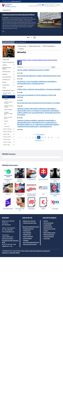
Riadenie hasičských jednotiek (6, 68)
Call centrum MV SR (49, 236)
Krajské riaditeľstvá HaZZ (7, 90)
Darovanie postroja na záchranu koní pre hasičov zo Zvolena (38, 103)
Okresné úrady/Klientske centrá (30, 227)
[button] (7, 9)
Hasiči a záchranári (19, 42)
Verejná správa (27, 234)
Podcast (46, 221)
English (39, 4)
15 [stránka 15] (51, 137)
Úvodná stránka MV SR (8, 42)
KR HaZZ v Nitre (6, 134)
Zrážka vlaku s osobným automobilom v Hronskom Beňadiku (39, 89)
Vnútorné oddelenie (8, 109)
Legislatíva (4, 65)
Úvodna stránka (5, 59)
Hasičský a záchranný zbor (7, 62)
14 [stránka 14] (48, 137)
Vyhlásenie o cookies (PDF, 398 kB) (11, 253)
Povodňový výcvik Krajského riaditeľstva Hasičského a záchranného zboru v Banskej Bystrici (37, 83)
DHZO (5, 123)
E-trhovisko (47, 238)
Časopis (4, 87)
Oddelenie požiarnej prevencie (8, 102)
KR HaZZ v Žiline (6, 144)
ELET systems (25, 251)
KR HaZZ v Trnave (6, 139)
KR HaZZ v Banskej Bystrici (7, 93)
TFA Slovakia (6, 126)
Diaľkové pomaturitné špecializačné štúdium (18, 15)
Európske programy (28, 228)
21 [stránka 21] (58, 137)
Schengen (25, 240)
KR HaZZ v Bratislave (7, 129)
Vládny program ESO (49, 234)
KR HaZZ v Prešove (7, 136)
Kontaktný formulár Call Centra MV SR (10, 241)
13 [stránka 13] (45, 137)
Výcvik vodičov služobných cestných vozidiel (33, 70)
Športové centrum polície (30, 244)
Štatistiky (6, 121)
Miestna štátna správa (49, 232)
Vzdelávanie (4, 74)
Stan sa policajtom (48, 223)
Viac (3, 31)
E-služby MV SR (47, 225)
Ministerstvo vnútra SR (29, 221)
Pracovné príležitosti (6, 77)
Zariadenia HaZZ (5, 85)
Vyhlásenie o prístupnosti (43, 251)
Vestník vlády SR (48, 227)
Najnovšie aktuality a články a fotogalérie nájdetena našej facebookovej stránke (37, 60)
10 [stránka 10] (35, 137)
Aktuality (6, 96)
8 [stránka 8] (29, 137)
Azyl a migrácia (27, 232)
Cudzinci (46, 230)
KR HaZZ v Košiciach (7, 131)
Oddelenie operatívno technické (8, 106)
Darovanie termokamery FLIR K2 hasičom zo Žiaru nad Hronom (36, 96)
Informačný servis (6, 79)
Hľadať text (20, 67)
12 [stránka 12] (42, 137)
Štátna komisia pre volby (29, 223)
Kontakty (4, 82)
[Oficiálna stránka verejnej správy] (16, 1)
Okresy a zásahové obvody (8, 118)
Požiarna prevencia (6, 71)
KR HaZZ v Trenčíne (7, 142)
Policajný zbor (27, 230)
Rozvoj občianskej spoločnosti (31, 242)
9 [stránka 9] (32, 137)
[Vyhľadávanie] (50, 5)
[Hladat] (59, 5)
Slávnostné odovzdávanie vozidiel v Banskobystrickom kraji (38, 76)
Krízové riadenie (27, 238)
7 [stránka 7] (26, 137)
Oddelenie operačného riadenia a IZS (8, 113)
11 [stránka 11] (38, 137)
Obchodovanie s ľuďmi (49, 229)
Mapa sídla (32, 251)
